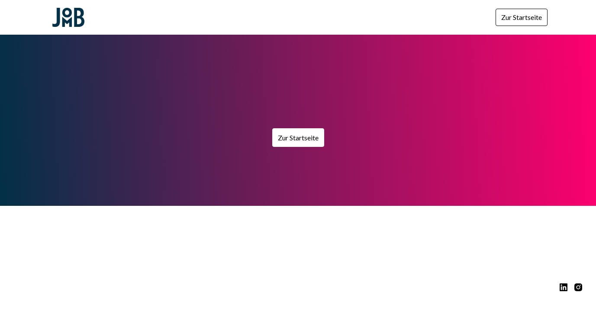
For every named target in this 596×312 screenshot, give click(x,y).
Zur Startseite (521, 17)
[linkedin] (563, 287)
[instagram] (578, 287)
